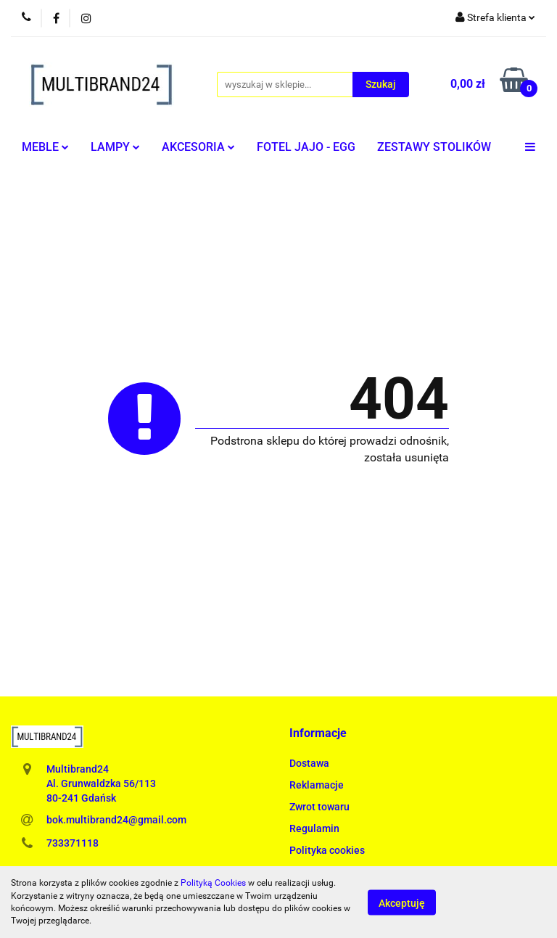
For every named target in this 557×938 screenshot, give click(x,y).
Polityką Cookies (213, 883)
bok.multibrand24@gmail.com (116, 820)
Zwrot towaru (319, 806)
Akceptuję (402, 902)
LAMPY (115, 147)
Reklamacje (316, 785)
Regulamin (314, 828)
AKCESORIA (198, 147)
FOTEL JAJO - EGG (306, 147)
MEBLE (45, 147)
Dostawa (309, 763)
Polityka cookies (327, 850)
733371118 (72, 843)
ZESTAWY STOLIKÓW (434, 147)
